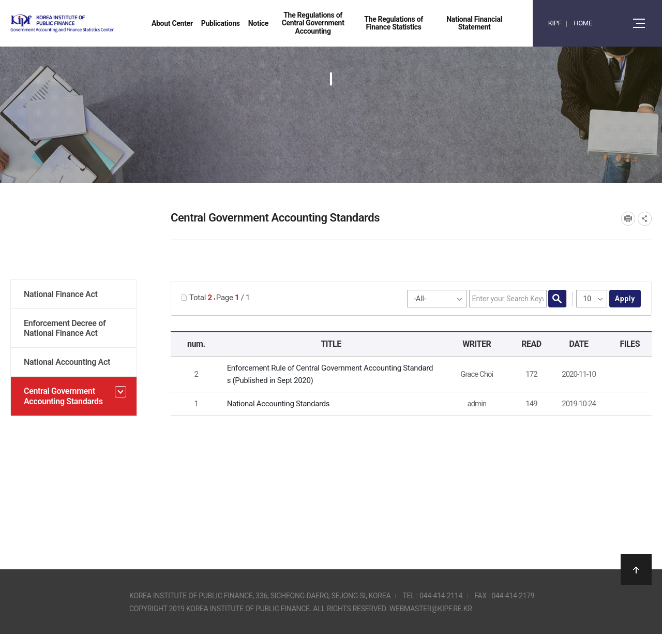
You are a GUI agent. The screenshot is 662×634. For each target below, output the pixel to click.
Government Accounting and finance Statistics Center (89, 23)
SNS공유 (645, 219)
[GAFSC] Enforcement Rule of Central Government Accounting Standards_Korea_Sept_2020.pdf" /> (628, 375)
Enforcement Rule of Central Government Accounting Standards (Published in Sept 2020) (330, 374)
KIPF (555, 23)
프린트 (628, 219)
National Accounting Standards (278, 403)
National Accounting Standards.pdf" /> (628, 404)
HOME (583, 23)
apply (625, 298)
